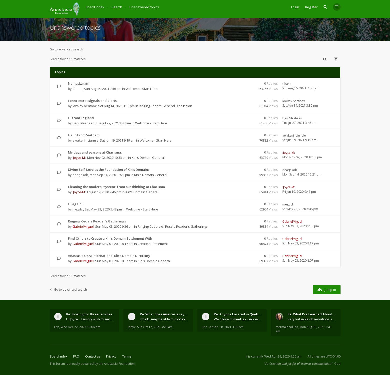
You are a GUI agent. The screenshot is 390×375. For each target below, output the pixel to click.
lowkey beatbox (84, 106)
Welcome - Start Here (142, 88)
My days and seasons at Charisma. (95, 152)
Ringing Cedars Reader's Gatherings (97, 221)
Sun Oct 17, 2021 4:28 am (155, 327)
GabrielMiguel (83, 226)
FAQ (76, 356)
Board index (58, 356)
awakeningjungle (85, 140)
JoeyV (132, 327)
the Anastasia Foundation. (117, 364)
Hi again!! (75, 204)
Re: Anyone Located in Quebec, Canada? (238, 314)
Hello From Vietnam (83, 135)
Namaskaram (78, 83)
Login (295, 7)
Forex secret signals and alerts (92, 100)
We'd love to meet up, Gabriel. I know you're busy (238, 319)
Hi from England (81, 118)
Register (311, 7)
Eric (56, 327)
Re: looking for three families (89, 314)
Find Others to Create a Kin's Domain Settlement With (110, 238)
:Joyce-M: (79, 157)
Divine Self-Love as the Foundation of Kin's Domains (108, 169)
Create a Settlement (153, 243)
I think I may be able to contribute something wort (164, 319)
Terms (126, 356)
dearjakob (80, 175)
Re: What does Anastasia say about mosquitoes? (164, 314)
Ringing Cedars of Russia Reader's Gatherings (173, 226)
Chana (77, 88)
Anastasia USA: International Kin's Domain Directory (109, 255)
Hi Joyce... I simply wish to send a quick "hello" (90, 319)
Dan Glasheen (83, 123)
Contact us (92, 356)
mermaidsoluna (287, 327)
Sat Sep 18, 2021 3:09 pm (226, 327)
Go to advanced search (66, 49)
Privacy (111, 356)
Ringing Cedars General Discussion (165, 106)
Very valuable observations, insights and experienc (312, 319)
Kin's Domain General (148, 157)
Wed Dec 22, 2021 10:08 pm (80, 327)
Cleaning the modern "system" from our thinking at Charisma (116, 187)
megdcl (77, 209)
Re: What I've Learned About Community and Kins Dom (312, 314)
